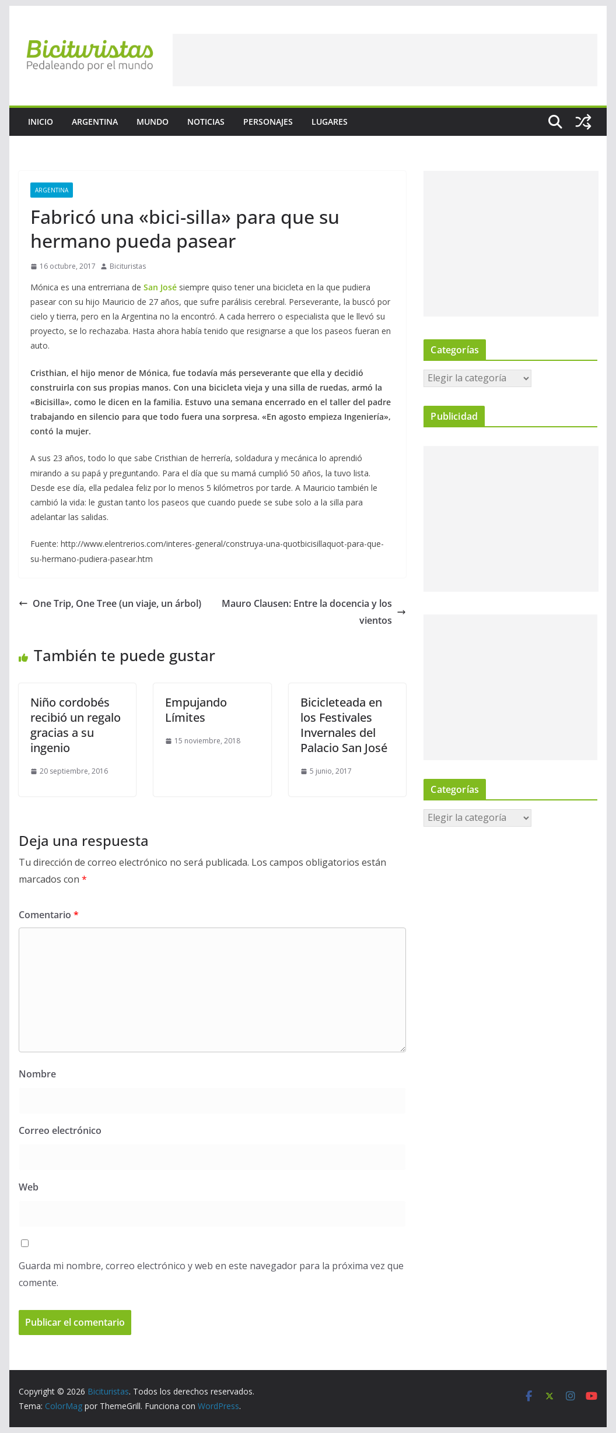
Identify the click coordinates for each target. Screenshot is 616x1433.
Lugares (330, 121)
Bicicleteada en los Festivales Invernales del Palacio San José (343, 725)
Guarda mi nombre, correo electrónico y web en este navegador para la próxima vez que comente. (211, 1274)
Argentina (95, 121)
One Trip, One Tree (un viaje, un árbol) (110, 603)
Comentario (49, 914)
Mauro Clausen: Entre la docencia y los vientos (314, 612)
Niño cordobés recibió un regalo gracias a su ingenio (75, 725)
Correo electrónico (60, 1130)
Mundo (152, 121)
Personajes (268, 121)
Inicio (40, 121)
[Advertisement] (385, 60)
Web (28, 1187)
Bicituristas (128, 266)
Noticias (206, 121)
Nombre (37, 1073)
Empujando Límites (196, 709)
